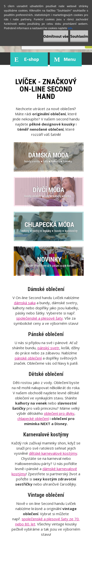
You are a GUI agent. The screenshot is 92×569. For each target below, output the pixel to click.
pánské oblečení (28, 358)
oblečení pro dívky (59, 413)
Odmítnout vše (55, 36)
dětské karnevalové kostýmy (53, 453)
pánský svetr (48, 347)
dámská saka (25, 302)
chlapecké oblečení (33, 418)
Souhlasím (79, 36)
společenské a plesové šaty (39, 318)
